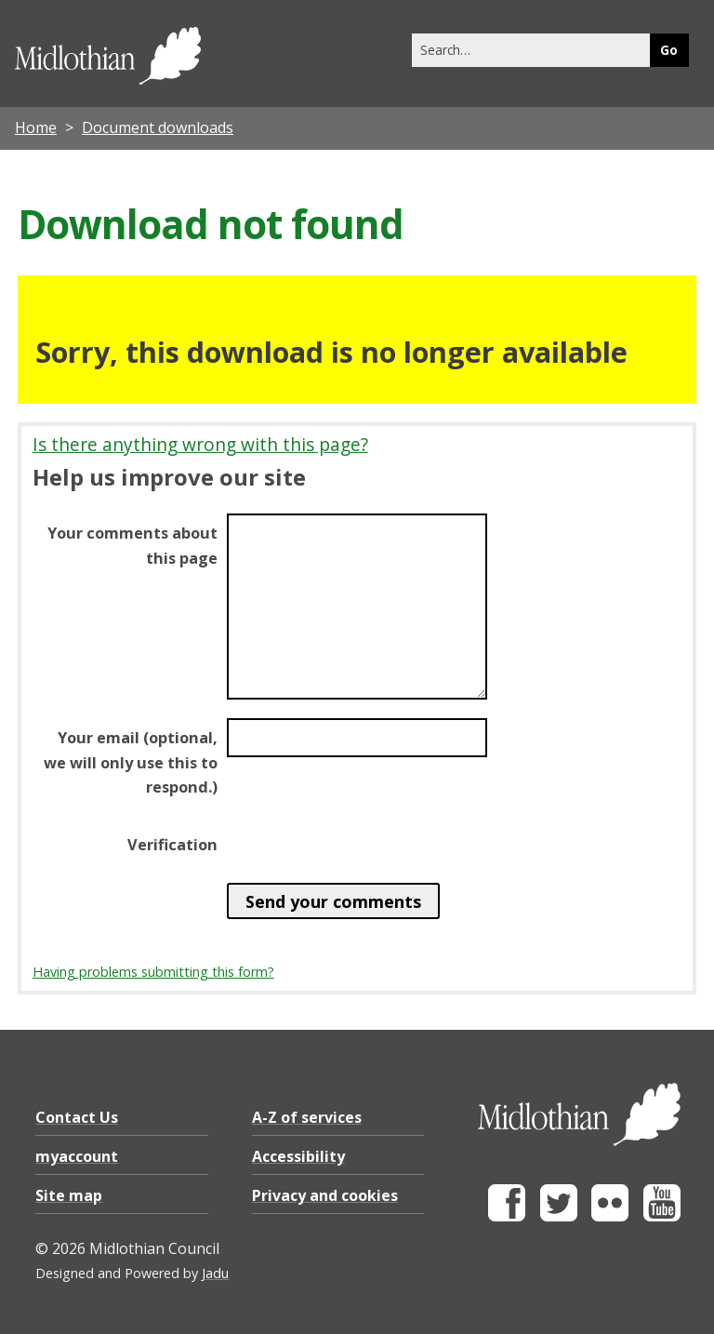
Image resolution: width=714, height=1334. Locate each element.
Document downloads (157, 127)
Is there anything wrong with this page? (200, 444)
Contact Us (76, 1117)
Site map (68, 1195)
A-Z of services (307, 1117)
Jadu (215, 1273)
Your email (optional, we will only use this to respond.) (131, 761)
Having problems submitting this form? (153, 971)
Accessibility (298, 1156)
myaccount (76, 1156)
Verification (172, 844)
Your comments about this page (132, 545)
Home (36, 127)
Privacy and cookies (325, 1195)
